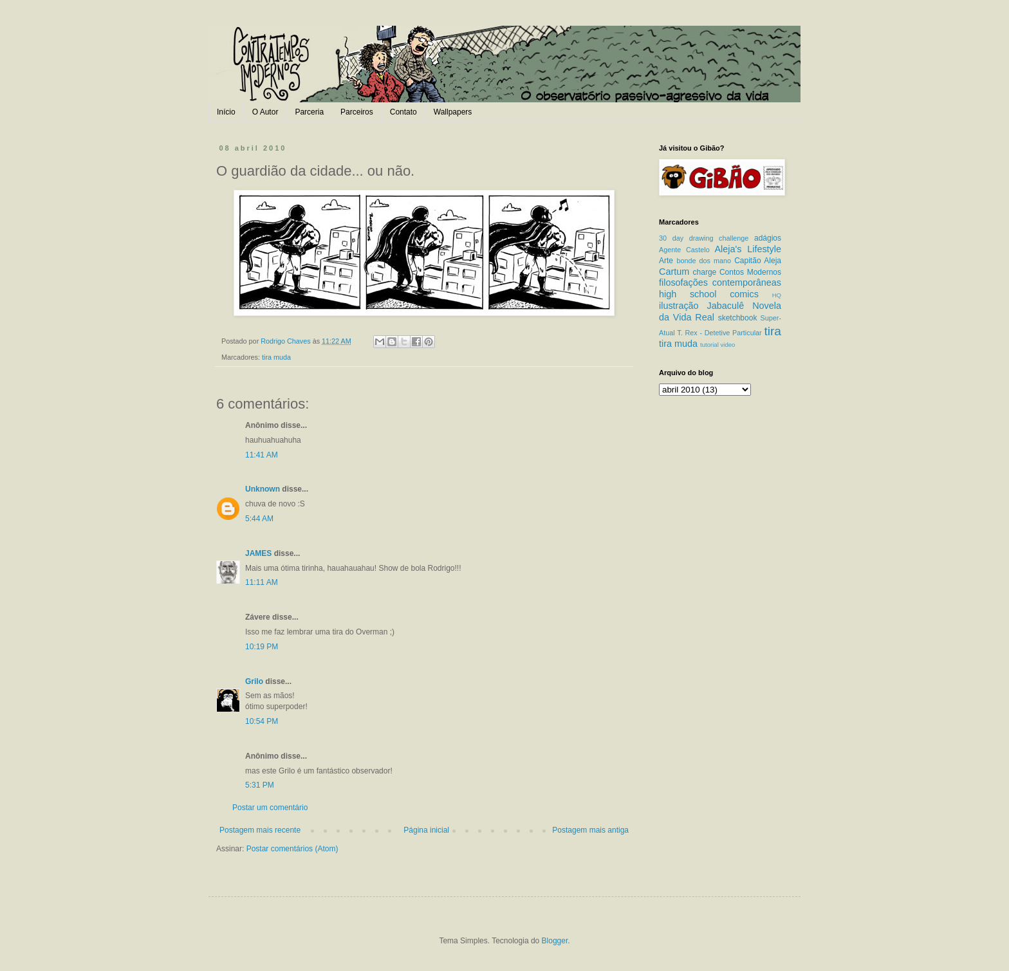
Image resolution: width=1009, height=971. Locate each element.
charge (705, 272)
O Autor (265, 111)
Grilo (254, 681)
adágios (767, 238)
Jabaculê (726, 306)
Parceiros (356, 111)
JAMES (258, 553)
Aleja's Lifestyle (747, 249)
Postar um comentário (270, 807)
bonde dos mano (703, 260)
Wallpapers (453, 111)
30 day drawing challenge (703, 238)
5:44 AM (259, 518)
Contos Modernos (750, 272)
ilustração (679, 306)
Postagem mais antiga (590, 830)
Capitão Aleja (757, 260)
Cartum (674, 271)
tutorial (709, 344)
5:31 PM (259, 785)
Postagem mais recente (260, 830)
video (727, 344)
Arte (666, 260)
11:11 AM (261, 582)
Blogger (555, 940)
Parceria (309, 111)
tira (772, 331)
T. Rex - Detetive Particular (719, 333)
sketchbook (737, 317)
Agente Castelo (684, 250)
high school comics (709, 294)
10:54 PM (261, 721)
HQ (776, 295)
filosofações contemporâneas (720, 282)
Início (226, 111)
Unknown (262, 489)
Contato (403, 111)
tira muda (276, 357)
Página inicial (426, 830)
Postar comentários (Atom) (292, 848)
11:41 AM (261, 454)
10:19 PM (261, 646)
